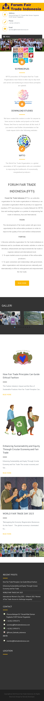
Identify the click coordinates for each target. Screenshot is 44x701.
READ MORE (22, 283)
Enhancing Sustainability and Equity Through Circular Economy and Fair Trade (21, 449)
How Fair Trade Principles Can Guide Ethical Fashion (20, 582)
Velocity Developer (28, 697)
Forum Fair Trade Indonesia (24, 694)
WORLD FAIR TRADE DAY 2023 (18, 513)
